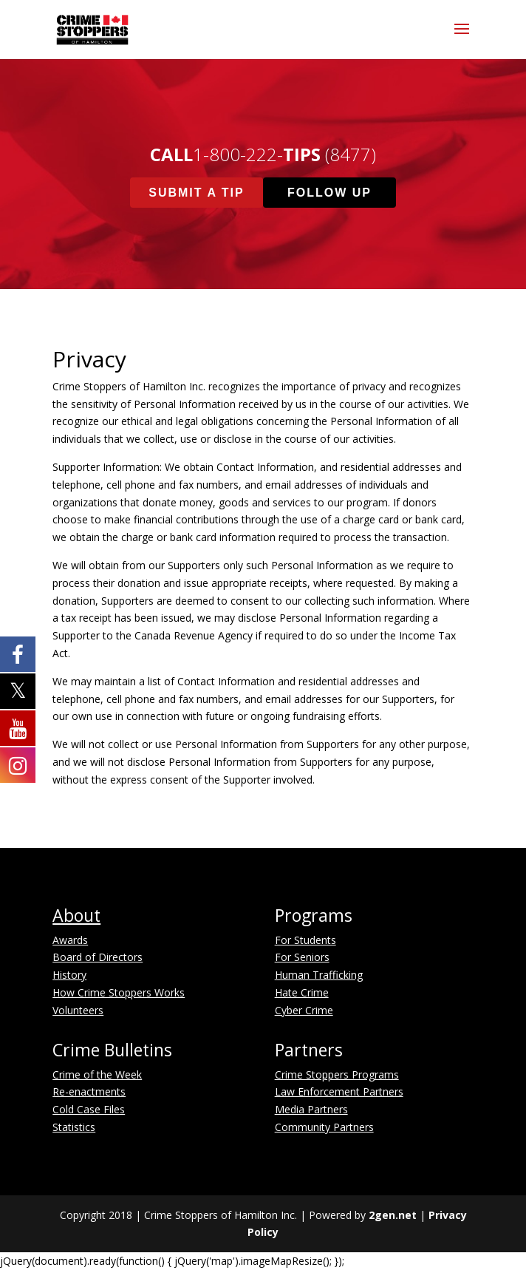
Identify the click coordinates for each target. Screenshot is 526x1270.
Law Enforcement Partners (339, 1091)
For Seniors (302, 957)
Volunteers (77, 1010)
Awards (70, 940)
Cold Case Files (88, 1109)
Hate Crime (302, 992)
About (76, 915)
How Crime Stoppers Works (118, 992)
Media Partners (311, 1109)
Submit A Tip (196, 192)
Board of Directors (97, 957)
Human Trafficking (319, 975)
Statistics (73, 1127)
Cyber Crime (304, 1010)
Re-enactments (89, 1091)
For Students (305, 940)
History (69, 975)
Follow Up (329, 192)
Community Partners (324, 1127)
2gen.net (393, 1215)
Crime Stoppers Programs (337, 1074)
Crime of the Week (97, 1074)
